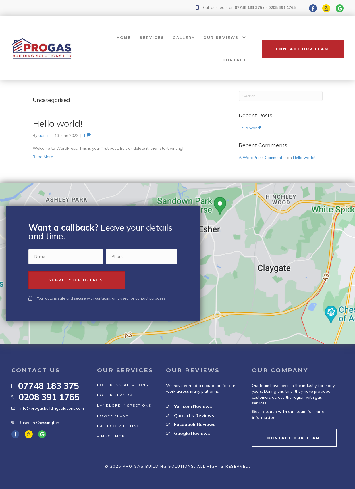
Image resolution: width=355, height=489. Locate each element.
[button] (303, 49)
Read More (43, 156)
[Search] (281, 96)
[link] (123, 37)
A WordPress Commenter (262, 157)
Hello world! (57, 123)
